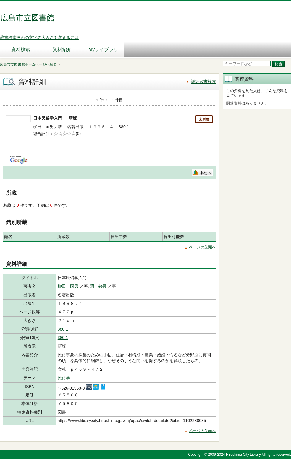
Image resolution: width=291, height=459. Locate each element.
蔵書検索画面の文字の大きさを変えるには (39, 37)
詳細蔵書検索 (203, 81)
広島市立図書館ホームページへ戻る (28, 64)
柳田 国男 (68, 286)
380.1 (63, 329)
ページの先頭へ (202, 247)
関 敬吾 (98, 286)
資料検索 (20, 49)
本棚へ (205, 172)
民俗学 (64, 377)
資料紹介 (62, 49)
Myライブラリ (103, 49)
